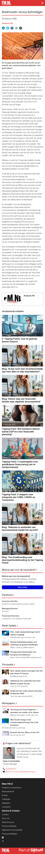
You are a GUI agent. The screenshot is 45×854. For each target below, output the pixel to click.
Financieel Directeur (10, 616)
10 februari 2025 (8, 425)
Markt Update (9, 625)
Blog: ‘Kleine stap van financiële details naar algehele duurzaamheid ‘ (21, 400)
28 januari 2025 (8, 553)
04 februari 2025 (8, 523)
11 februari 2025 (8, 394)
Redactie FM (7, 23)
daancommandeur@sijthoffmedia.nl (20, 772)
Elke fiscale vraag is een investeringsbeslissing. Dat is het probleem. (24, 722)
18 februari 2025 (8, 334)
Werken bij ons (8, 822)
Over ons (5, 818)
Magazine (6, 803)
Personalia (7, 664)
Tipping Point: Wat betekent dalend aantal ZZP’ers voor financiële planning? (20, 431)
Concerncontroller (10, 601)
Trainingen (6, 799)
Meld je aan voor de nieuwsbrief (19, 569)
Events (5, 795)
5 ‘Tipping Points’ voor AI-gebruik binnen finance (19, 340)
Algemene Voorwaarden (12, 830)
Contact (5, 814)
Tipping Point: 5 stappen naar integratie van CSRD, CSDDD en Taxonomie (18, 497)
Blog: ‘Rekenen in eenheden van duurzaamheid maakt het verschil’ (20, 528)
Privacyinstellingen (9, 834)
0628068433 (10, 769)
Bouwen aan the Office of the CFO (24, 732)
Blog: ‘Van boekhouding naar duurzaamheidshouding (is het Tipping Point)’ (22, 560)
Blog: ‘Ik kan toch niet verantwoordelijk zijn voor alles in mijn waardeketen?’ (22, 370)
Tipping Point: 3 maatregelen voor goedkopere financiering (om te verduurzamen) (20, 464)
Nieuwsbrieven (8, 791)
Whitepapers (8, 703)
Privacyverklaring (9, 826)
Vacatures (7, 594)
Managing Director (10, 608)
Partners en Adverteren (11, 788)
